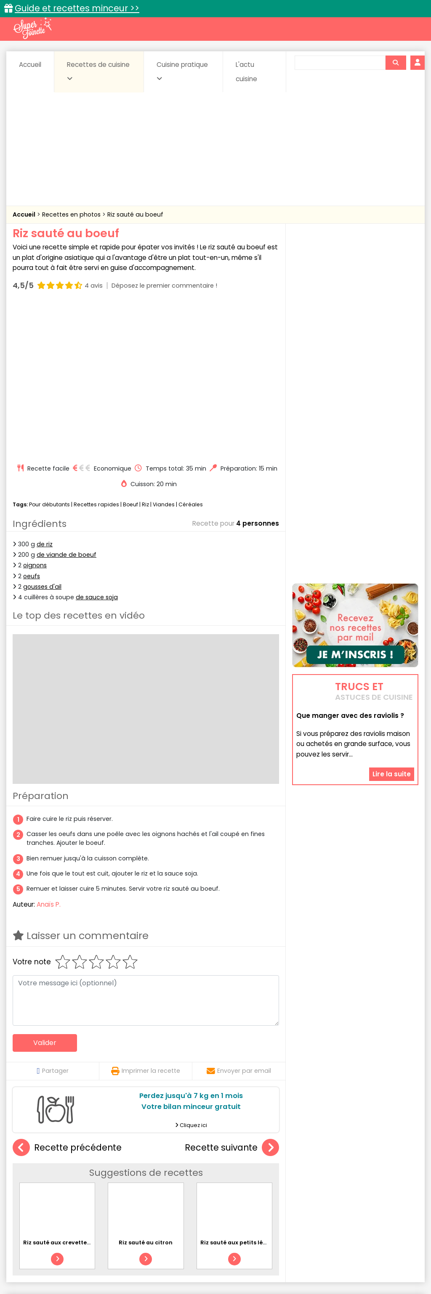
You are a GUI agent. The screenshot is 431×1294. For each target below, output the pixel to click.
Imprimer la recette (145, 920)
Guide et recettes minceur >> (77, 8)
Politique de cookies (102, 1269)
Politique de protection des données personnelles (213, 1269)
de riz (45, 393)
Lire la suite (391, 723)
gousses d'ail (42, 435)
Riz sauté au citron (146, 1091)
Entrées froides (214, 1187)
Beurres (123, 1179)
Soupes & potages (248, 1195)
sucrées (299, 1195)
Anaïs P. (49, 753)
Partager (52, 920)
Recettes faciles (101, 1161)
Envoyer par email (239, 920)
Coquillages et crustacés (345, 1179)
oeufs (31, 425)
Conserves (283, 1179)
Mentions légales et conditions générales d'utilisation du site (227, 1261)
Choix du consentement (328, 1269)
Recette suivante (232, 996)
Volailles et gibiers (218, 1203)
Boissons (160, 1179)
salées (165, 1195)
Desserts (45, 1187)
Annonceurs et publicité (63, 1261)
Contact (120, 1261)
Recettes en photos (72, 214)
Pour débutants (49, 353)
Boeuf (130, 353)
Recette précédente (67, 996)
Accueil (30, 64)
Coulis (402, 1179)
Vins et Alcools (380, 1195)
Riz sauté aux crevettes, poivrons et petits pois (90, 1091)
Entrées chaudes (157, 1187)
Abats (33, 1179)
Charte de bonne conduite (360, 1261)
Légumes (334, 1187)
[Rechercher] (395, 63)
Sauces (198, 1195)
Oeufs (369, 1187)
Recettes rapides (96, 353)
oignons (35, 414)
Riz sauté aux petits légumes (241, 1091)
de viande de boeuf (66, 404)
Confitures (240, 1179)
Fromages (262, 1187)
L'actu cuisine (246, 71)
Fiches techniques (259, 1161)
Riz (145, 353)
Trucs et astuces (334, 1161)
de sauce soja (97, 446)
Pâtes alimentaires (78, 1195)
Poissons (129, 1195)
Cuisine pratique (182, 71)
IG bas (299, 1187)
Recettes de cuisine (98, 71)
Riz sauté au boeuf (135, 214)
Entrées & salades (95, 1187)
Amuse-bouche (76, 1179)
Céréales (190, 353)
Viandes (164, 353)
